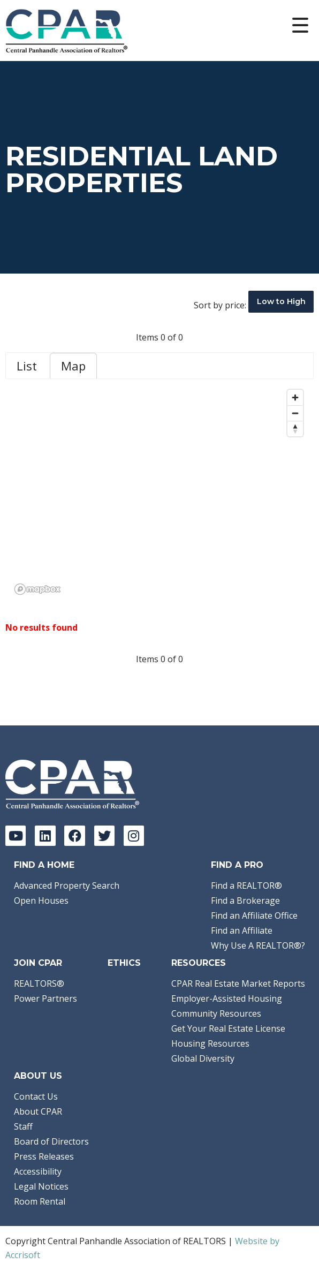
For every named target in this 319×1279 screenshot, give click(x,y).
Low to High (281, 301)
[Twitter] (104, 836)
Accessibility (38, 1171)
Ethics (124, 963)
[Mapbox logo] (37, 589)
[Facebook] (74, 836)
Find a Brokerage (245, 900)
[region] (159, 491)
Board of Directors (51, 1141)
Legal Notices (41, 1186)
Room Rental (39, 1201)
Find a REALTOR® (246, 885)
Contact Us (36, 1096)
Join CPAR (38, 963)
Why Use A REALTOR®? (258, 945)
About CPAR (38, 1111)
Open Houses (41, 900)
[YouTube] (15, 836)
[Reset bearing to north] (295, 428)
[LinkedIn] (45, 836)
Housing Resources (210, 1043)
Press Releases (44, 1156)
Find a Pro (237, 865)
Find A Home (44, 865)
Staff (23, 1126)
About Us (38, 1076)
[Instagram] (134, 836)
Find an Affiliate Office (254, 915)
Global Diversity (202, 1058)
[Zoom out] (295, 413)
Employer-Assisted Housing (226, 998)
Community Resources (216, 1013)
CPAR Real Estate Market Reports (238, 983)
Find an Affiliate (241, 930)
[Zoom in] (295, 397)
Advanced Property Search (66, 885)
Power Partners (45, 998)
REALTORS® (39, 983)
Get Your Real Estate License (228, 1028)
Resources (198, 963)
